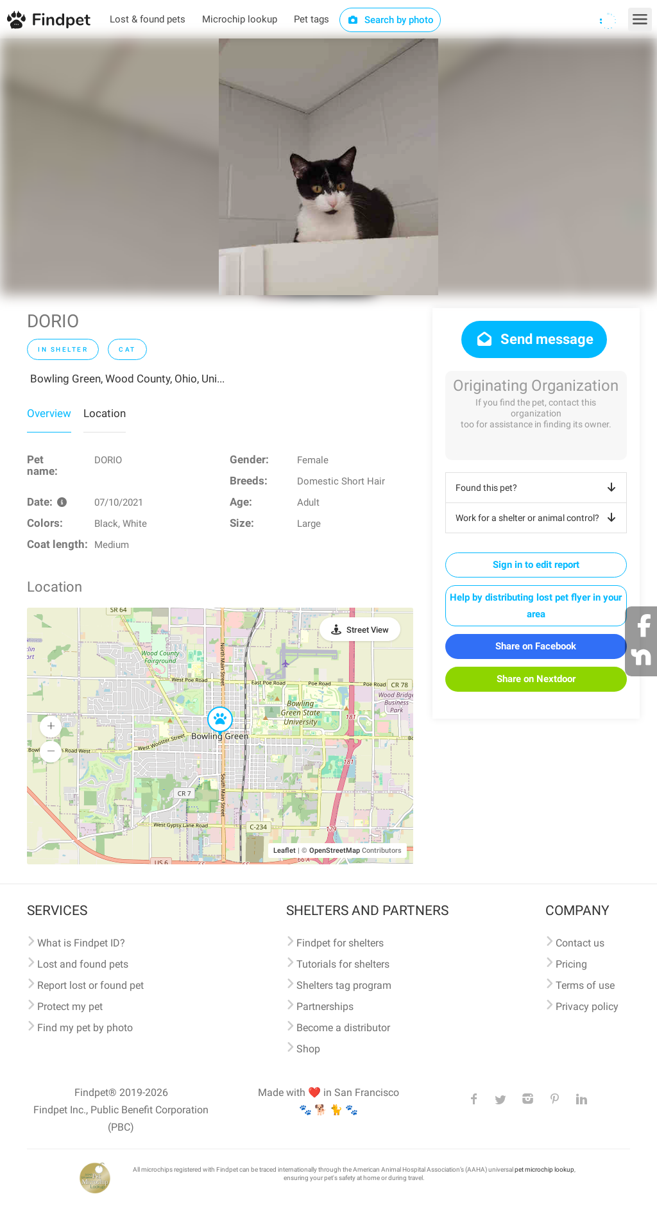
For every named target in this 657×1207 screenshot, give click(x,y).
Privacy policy (587, 1006)
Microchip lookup (239, 19)
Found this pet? (538, 487)
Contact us (580, 943)
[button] (211, 707)
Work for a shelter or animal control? (538, 517)
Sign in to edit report (536, 564)
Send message (534, 339)
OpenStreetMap (334, 850)
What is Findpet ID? (81, 943)
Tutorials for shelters (342, 964)
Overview (49, 413)
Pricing (571, 964)
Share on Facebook (535, 646)
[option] (328, 167)
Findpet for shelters (340, 943)
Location (104, 413)
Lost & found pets (147, 19)
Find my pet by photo (85, 1028)
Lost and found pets (82, 964)
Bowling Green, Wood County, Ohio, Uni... (127, 378)
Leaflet (284, 850)
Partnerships (325, 1006)
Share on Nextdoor (536, 679)
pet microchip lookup (544, 1169)
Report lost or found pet (90, 985)
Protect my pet (70, 1006)
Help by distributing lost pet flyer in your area (536, 606)
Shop (308, 1049)
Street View (367, 630)
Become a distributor (343, 1028)
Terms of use (585, 985)
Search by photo (390, 20)
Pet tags (311, 19)
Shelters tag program (343, 985)
